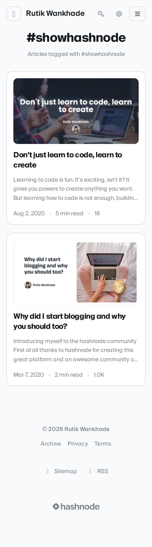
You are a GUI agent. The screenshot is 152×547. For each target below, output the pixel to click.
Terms (102, 444)
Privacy (78, 444)
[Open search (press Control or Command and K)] (101, 13)
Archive (51, 444)
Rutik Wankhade (55, 13)
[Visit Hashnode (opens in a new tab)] (76, 506)
